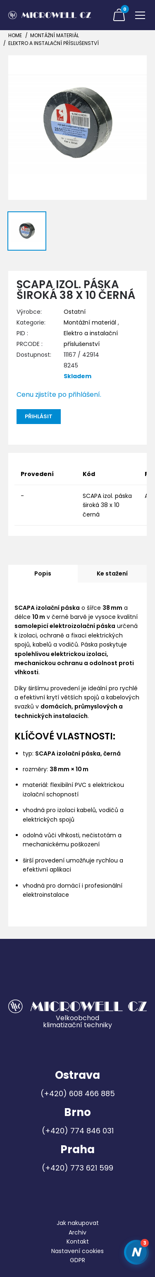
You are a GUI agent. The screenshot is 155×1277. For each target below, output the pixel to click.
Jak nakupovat (78, 1223)
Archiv (77, 1232)
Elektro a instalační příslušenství (53, 43)
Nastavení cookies (77, 1251)
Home (15, 35)
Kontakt (78, 1241)
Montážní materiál (54, 35)
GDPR (77, 1260)
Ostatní (75, 312)
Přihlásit (38, 416)
